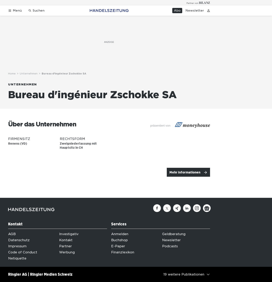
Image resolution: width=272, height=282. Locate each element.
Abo (177, 10)
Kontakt (66, 240)
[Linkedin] (187, 208)
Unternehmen (29, 73)
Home (12, 73)
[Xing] (177, 208)
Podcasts (170, 246)
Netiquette (17, 258)
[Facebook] (157, 208)
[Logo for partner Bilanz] (198, 3)
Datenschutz (19, 240)
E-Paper (118, 246)
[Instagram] (197, 208)
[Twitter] (167, 208)
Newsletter (194, 10)
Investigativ (69, 234)
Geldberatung (173, 234)
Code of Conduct (22, 252)
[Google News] (207, 208)
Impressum (17, 246)
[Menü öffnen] (15, 10)
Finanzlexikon (122, 252)
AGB (12, 234)
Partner (65, 246)
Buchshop (119, 240)
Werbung (67, 252)
